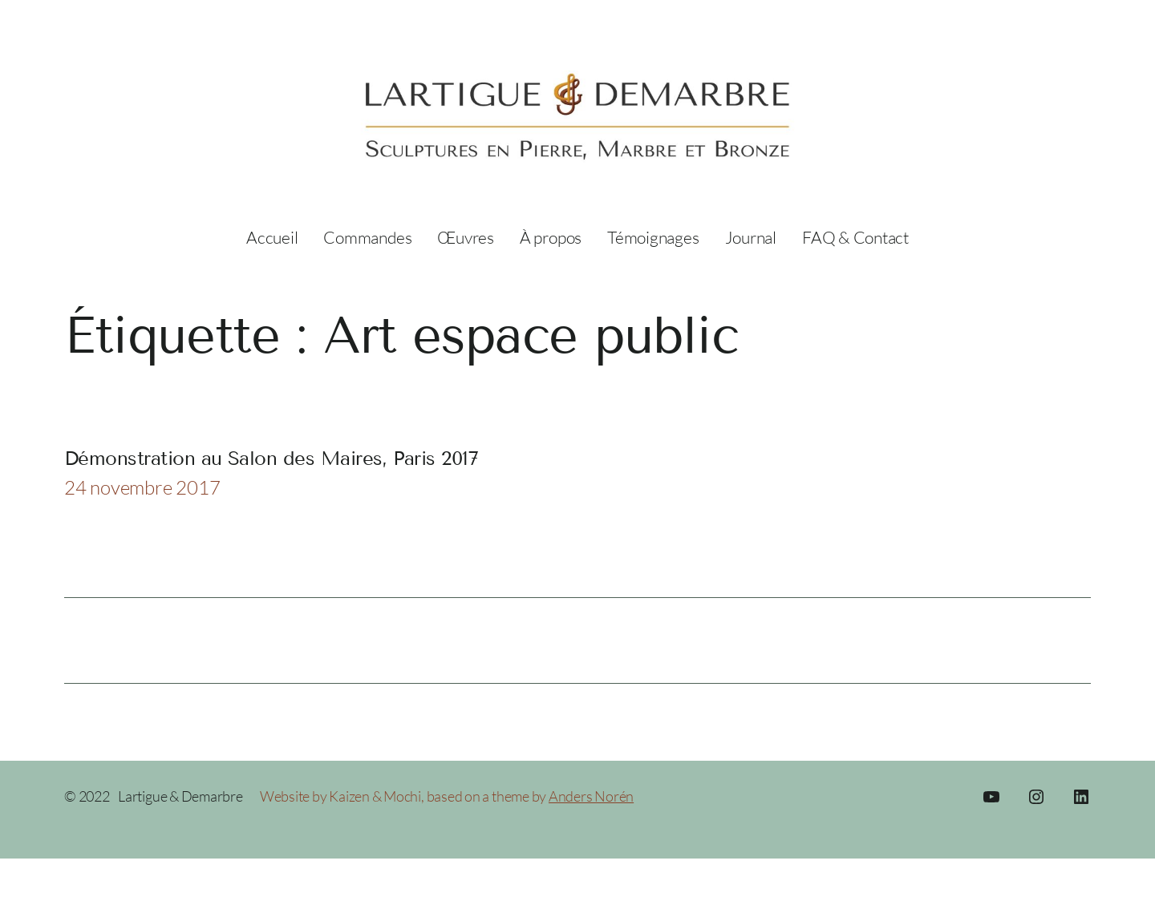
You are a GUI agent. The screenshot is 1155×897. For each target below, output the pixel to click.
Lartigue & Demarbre (180, 796)
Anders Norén (591, 796)
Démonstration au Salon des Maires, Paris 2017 (271, 458)
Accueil (272, 237)
